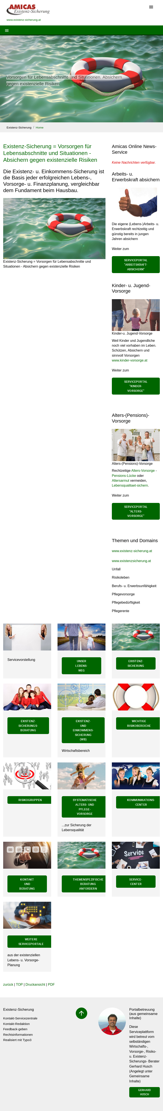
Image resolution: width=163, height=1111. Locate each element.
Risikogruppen (30, 800)
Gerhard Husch (144, 1092)
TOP (19, 984)
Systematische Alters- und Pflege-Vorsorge (85, 807)
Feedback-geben (15, 1029)
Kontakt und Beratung (27, 883)
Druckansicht (35, 984)
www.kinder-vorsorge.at (129, 360)
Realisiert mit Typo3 (17, 1040)
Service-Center (135, 881)
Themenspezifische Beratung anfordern (88, 883)
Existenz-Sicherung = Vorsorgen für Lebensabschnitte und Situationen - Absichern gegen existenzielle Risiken (50, 153)
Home (40, 127)
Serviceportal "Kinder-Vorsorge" (136, 386)
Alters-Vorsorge (143, 470)
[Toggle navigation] (151, 7)
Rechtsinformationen (18, 1034)
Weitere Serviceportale (31, 941)
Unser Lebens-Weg (81, 665)
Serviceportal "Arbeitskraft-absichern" (136, 264)
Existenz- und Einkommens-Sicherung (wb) (83, 730)
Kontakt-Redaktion (16, 1024)
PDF (51, 984)
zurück (8, 984)
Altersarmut (121, 480)
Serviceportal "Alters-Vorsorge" (136, 511)
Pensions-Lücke (124, 475)
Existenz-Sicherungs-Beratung (28, 725)
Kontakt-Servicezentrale (20, 1018)
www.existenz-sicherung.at (132, 551)
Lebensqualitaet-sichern (130, 485)
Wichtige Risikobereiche (139, 723)
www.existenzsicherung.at (131, 561)
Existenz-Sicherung (19, 127)
